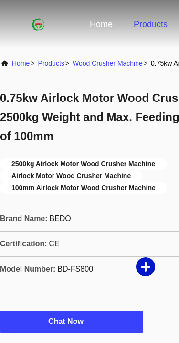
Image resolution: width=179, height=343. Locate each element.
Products (151, 24)
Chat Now (71, 321)
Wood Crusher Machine (108, 63)
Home (101, 24)
